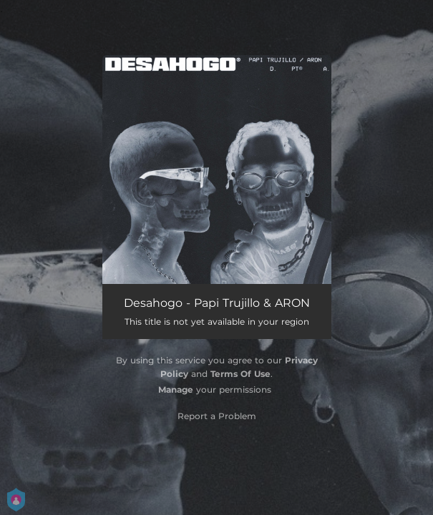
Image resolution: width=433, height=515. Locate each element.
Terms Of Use (240, 373)
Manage (175, 389)
